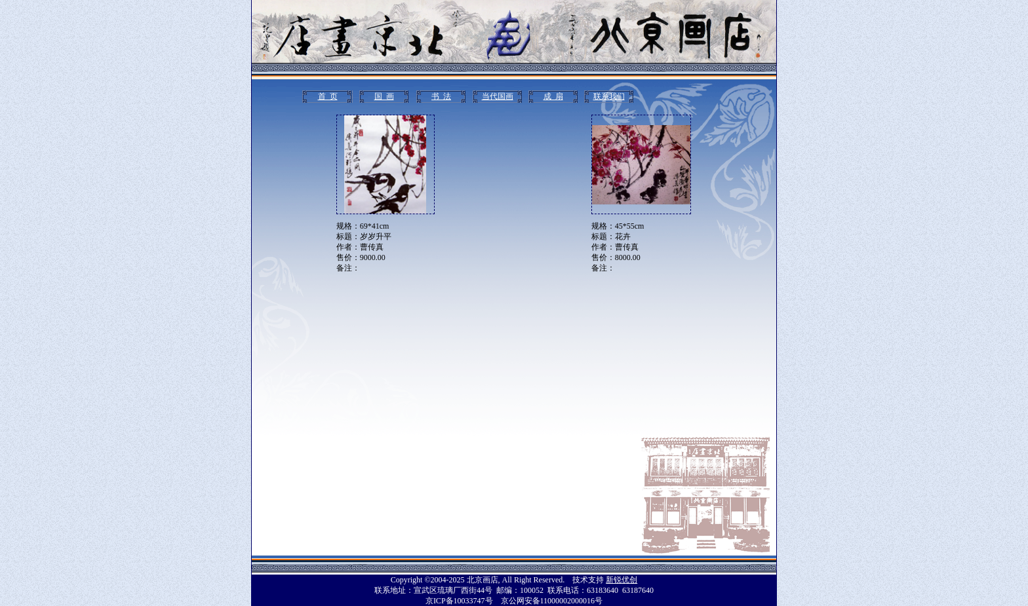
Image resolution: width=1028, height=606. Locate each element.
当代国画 (497, 96)
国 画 (384, 96)
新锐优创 (621, 579)
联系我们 (609, 96)
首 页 (328, 96)
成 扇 (553, 96)
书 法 (441, 96)
